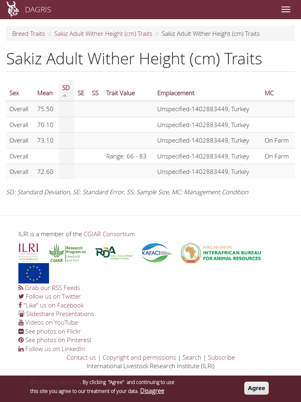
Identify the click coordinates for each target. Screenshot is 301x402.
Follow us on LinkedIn (51, 349)
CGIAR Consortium (109, 234)
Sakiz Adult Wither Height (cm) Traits (103, 33)
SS (95, 93)
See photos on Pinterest (54, 340)
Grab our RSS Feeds (49, 287)
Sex (14, 93)
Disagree (152, 392)
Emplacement (175, 93)
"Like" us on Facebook (51, 305)
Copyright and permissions (139, 357)
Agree (256, 389)
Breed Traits (28, 33)
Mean (45, 93)
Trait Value (120, 93)
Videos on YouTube (48, 322)
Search (192, 357)
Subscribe (221, 357)
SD (66, 90)
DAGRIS (38, 9)
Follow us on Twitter (49, 296)
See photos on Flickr (49, 331)
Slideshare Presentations (56, 314)
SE (81, 93)
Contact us (81, 357)
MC (269, 93)
